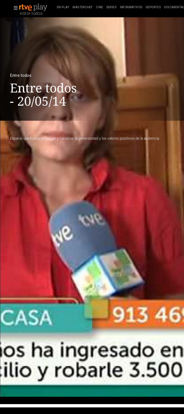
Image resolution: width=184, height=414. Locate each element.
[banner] (37, 7)
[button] (14, 7)
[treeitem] (63, 7)
